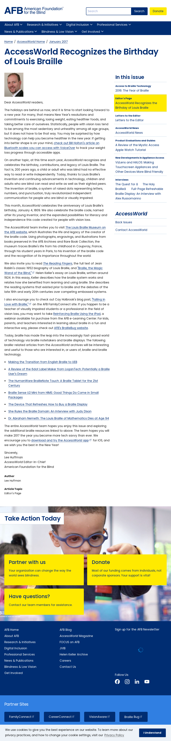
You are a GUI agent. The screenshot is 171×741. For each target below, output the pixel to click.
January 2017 (58, 42)
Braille (133, 717)
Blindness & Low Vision (58, 32)
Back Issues (123, 222)
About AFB (12, 25)
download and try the (61, 440)
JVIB (62, 648)
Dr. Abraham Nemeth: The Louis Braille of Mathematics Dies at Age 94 (58, 418)
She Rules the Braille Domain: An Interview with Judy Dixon (50, 411)
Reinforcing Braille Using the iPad (77, 314)
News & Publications (19, 32)
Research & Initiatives (42, 25)
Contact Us (68, 667)
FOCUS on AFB (69, 642)
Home (8, 42)
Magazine (76, 636)
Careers (65, 661)
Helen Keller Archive (74, 654)
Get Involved (91, 32)
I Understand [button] (152, 732)
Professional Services (112, 25)
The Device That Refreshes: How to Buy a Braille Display (48, 404)
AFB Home (11, 630)
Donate (158, 11)
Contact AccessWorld (131, 230)
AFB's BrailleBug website (71, 328)
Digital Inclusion (77, 25)
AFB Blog (66, 630)
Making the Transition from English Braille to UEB (42, 362)
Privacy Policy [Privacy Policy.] (114, 735)
